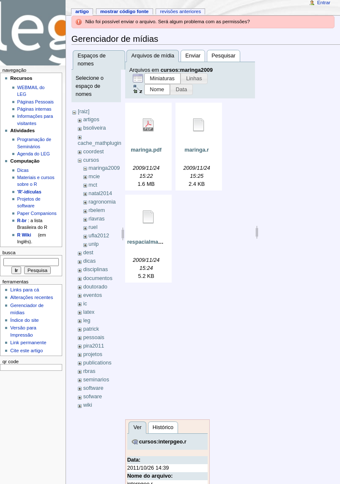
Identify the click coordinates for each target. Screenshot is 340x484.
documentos (97, 278)
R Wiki (24, 234)
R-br (22, 220)
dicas (89, 261)
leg (86, 321)
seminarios (96, 380)
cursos (91, 160)
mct (92, 185)
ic (85, 304)
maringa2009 (104, 168)
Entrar (323, 2)
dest (88, 253)
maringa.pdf (146, 150)
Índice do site (24, 320)
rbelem (96, 210)
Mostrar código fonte (124, 11)
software (93, 388)
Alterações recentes (31, 297)
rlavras (96, 219)
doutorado (95, 287)
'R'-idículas (29, 191)
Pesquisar (223, 56)
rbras (89, 371)
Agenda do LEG (33, 153)
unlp (93, 244)
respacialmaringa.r (151, 242)
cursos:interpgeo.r (162, 442)
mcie (94, 176)
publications (97, 363)
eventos (92, 295)
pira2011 (93, 346)
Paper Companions (37, 213)
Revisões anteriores (180, 11)
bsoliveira (94, 128)
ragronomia (101, 202)
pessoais (93, 337)
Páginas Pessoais (35, 101)
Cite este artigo (26, 350)
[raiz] (84, 111)
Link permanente (28, 342)
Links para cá (24, 289)
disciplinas (95, 269)
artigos (91, 119)
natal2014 (100, 193)
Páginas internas (34, 108)
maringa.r (196, 150)
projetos (92, 354)
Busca (9, 252)
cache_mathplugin (99, 143)
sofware (92, 397)
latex (89, 312)
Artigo (82, 11)
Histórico (163, 427)
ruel (92, 227)
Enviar (192, 56)
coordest (93, 152)
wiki (87, 405)
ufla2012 (98, 236)
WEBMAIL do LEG (31, 91)
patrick (91, 329)
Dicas (23, 170)
